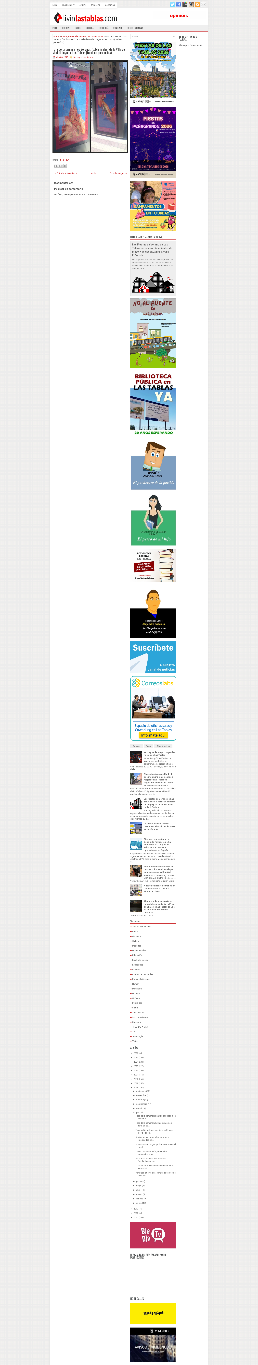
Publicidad (137, 1003)
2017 (136, 1209)
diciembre (141, 1091)
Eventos (136, 969)
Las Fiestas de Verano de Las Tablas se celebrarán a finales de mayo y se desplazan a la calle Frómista (159, 803)
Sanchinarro (138, 1012)
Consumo (117, 28)
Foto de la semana (135, 28)
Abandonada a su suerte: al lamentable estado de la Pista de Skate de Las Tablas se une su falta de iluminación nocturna (159, 907)
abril (138, 1190)
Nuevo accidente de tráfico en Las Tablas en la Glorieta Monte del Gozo (159, 888)
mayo (139, 1185)
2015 (136, 1217)
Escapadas (137, 965)
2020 (136, 1079)
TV (133, 1031)
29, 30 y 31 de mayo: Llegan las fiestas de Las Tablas (159, 753)
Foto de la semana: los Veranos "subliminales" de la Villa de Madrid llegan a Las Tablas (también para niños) (88, 51)
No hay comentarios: (83, 57)
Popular (136, 746)
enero (139, 1203)
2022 (136, 1070)
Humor (135, 984)
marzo (139, 1194)
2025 (136, 1057)
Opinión (82, 5)
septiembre (141, 1104)
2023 (136, 1066)
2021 (136, 1074)
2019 (136, 1083)
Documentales (139, 950)
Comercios (110, 5)
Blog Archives (163, 746)
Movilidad (137, 988)
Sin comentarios (95, 36)
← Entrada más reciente (65, 173)
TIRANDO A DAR (140, 1027)
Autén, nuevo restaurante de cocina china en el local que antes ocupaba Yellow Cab (158, 869)
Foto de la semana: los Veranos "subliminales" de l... (151, 1160)
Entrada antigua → (118, 173)
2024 (136, 1062)
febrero (139, 1198)
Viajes (135, 1041)
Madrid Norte (68, 5)
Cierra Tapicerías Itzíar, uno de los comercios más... (151, 1153)
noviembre (141, 1095)
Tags (148, 746)
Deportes (136, 946)
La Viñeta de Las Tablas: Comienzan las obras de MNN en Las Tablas (159, 826)
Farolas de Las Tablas (142, 974)
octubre (140, 1099)
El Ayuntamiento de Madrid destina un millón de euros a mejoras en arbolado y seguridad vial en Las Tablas (158, 778)
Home (56, 36)
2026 (136, 1053)
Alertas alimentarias (141, 926)
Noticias (66, 28)
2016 (136, 1213)
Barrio (78, 28)
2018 (136, 1087)
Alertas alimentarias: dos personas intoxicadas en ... (152, 1138)
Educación (95, 5)
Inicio (54, 5)
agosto (139, 1108)
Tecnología (103, 28)
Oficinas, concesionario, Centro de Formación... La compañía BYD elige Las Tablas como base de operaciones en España (157, 845)
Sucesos (136, 1022)
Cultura (89, 28)
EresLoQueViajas (140, 960)
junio (138, 1181)
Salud (135, 1007)
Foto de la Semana (77, 36)
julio (138, 1112)
